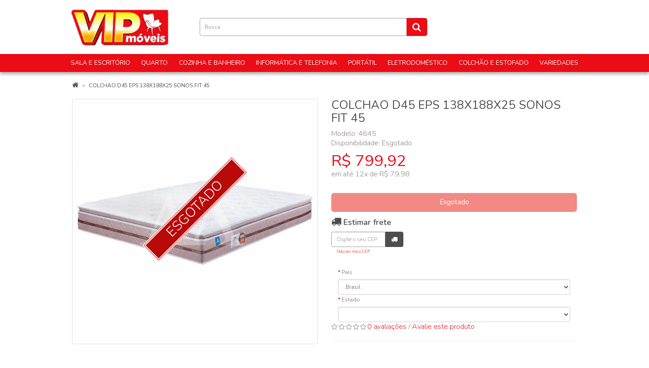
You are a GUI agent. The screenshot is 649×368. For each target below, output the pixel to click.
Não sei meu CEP (353, 251)
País (347, 272)
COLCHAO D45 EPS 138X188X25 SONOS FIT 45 (149, 85)
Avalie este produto (443, 327)
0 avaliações (387, 327)
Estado (351, 299)
